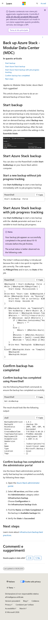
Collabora (35, 601)
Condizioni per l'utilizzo (25, 604)
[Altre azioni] (42, 37)
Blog (25, 601)
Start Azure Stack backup (15, 66)
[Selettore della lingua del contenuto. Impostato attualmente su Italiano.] (10, 581)
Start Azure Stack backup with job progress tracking (22, 71)
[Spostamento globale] (2, 3)
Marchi (22, 608)
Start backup (10, 63)
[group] (24, 321)
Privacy (8, 604)
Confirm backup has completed (17, 75)
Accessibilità (10, 608)
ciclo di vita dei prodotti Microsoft (22, 16)
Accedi (43, 3)
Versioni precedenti (12, 601)
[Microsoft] (24, 3)
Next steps (9, 79)
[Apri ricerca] (37, 3)
